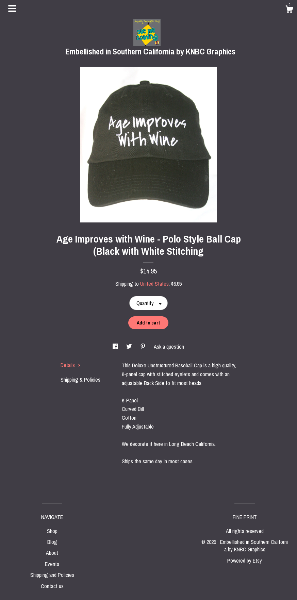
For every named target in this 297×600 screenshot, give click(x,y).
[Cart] (289, 10)
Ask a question (169, 346)
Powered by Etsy (244, 560)
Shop (52, 531)
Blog (52, 542)
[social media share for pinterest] (143, 346)
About (52, 552)
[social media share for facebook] (116, 346)
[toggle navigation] (12, 8)
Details (71, 365)
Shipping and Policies (52, 575)
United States (154, 283)
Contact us (52, 586)
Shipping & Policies (80, 379)
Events (52, 564)
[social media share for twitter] (129, 346)
